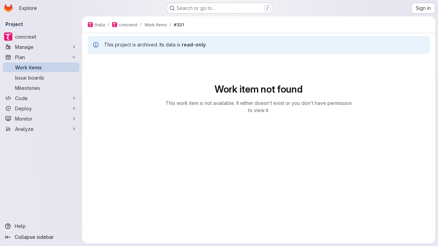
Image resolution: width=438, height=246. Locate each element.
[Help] (41, 226)
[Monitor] (41, 118)
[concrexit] (41, 36)
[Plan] (41, 57)
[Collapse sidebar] (41, 237)
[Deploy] (41, 108)
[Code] (41, 98)
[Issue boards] (41, 77)
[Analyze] (41, 129)
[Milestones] (41, 88)
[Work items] (41, 67)
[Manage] (41, 47)
